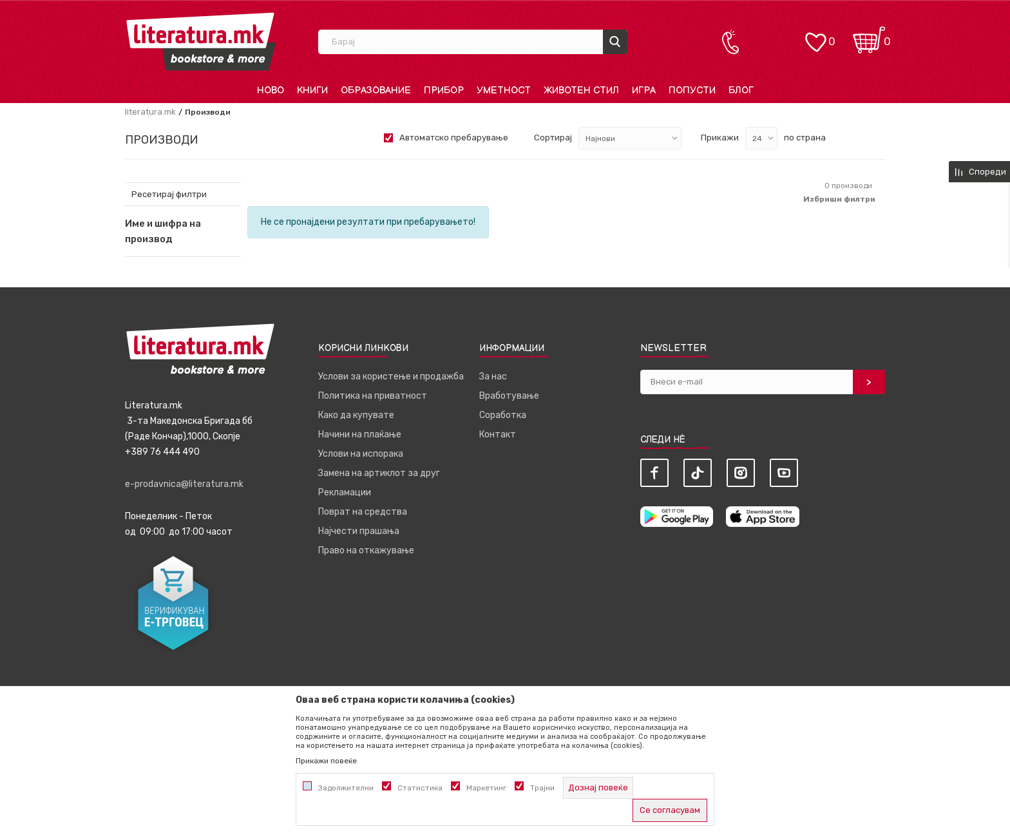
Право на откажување (366, 550)
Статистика (420, 788)
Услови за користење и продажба (391, 376)
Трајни (542, 788)
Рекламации (344, 492)
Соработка (502, 415)
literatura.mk (150, 112)
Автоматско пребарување (453, 137)
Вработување (509, 395)
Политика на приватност (372, 395)
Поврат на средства (362, 511)
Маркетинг (486, 788)
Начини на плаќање (359, 434)
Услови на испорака (360, 453)
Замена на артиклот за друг (379, 473)
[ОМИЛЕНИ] (815, 36)
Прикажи (720, 137)
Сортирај (553, 137)
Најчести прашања (358, 531)
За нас (493, 376)
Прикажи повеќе (326, 761)
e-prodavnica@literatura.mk (184, 484)
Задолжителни (346, 788)
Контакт (497, 434)
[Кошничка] (869, 36)
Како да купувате (356, 415)
